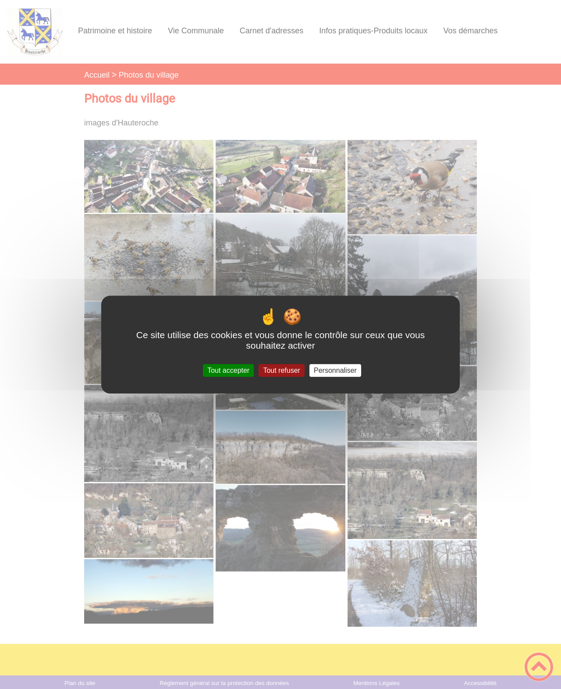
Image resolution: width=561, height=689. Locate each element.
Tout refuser (281, 370)
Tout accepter (228, 370)
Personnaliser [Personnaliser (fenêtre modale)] (335, 370)
